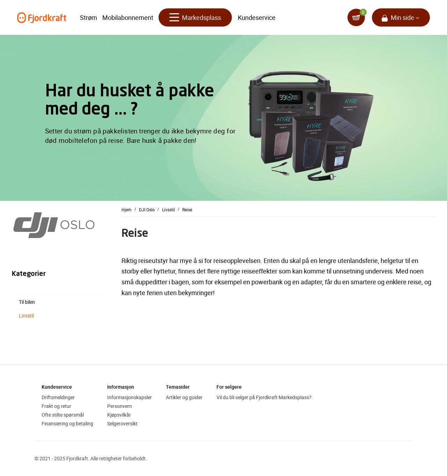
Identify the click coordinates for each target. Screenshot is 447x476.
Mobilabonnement (127, 17)
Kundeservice (257, 17)
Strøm (88, 17)
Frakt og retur (56, 406)
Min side (402, 17)
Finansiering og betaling (67, 423)
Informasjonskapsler (129, 397)
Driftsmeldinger (58, 397)
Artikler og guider (184, 397)
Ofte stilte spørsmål (63, 414)
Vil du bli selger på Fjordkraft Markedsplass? (264, 397)
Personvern (119, 406)
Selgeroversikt (122, 423)
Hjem (127, 209)
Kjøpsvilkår (119, 414)
